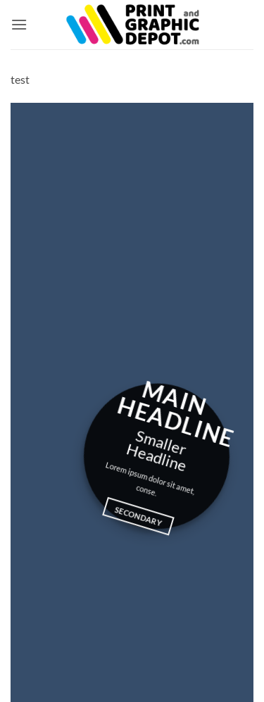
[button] (19, 24)
